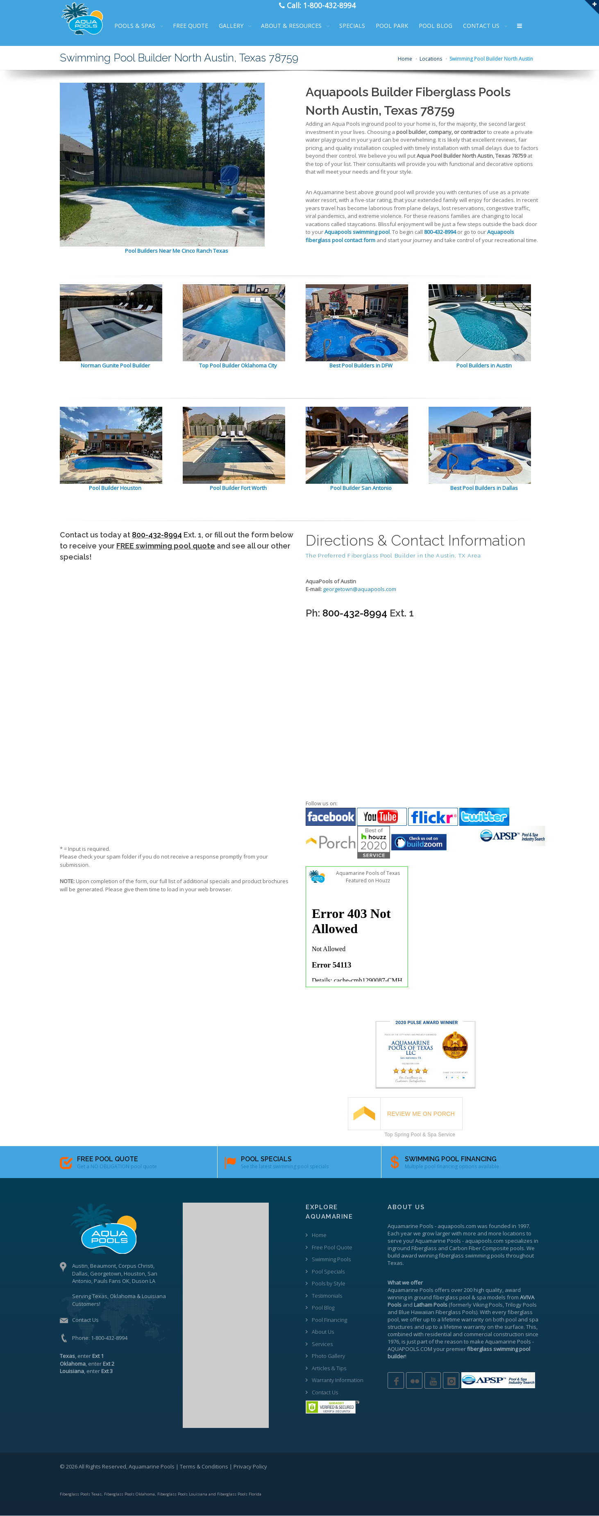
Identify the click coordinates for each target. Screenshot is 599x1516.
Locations (431, 58)
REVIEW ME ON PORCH (421, 1113)
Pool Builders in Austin (484, 365)
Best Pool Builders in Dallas (484, 488)
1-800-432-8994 (109, 1338)
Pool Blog (323, 1307)
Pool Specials (328, 1271)
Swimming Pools (331, 1259)
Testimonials (327, 1295)
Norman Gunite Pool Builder (115, 365)
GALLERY (236, 25)
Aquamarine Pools (410, 1226)
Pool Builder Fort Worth (238, 488)
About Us (323, 1331)
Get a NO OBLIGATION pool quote (117, 1166)
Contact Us (85, 1319)
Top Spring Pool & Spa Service (420, 1135)
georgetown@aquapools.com (359, 589)
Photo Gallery (328, 1356)
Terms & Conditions (204, 1466)
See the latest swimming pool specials (285, 1166)
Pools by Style (328, 1283)
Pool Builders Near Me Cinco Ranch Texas (176, 250)
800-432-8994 (157, 534)
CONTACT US (486, 25)
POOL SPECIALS (266, 1159)
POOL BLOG (440, 25)
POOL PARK (397, 25)
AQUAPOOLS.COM (410, 1349)
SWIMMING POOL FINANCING (451, 1159)
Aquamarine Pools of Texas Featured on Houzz (368, 877)
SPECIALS (357, 25)
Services (322, 1344)
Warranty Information (337, 1380)
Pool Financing (329, 1319)
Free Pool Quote (332, 1247)
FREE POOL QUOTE (107, 1159)
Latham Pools (430, 1304)
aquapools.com (457, 1226)
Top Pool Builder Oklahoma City (238, 365)
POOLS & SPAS (139, 25)
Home (405, 58)
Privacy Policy (250, 1466)
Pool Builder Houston (115, 488)
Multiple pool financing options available (452, 1166)
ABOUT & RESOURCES (296, 25)
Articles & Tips (329, 1368)
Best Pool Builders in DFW (361, 365)
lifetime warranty (463, 1319)
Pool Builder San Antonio (361, 488)
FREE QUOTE (195, 25)
